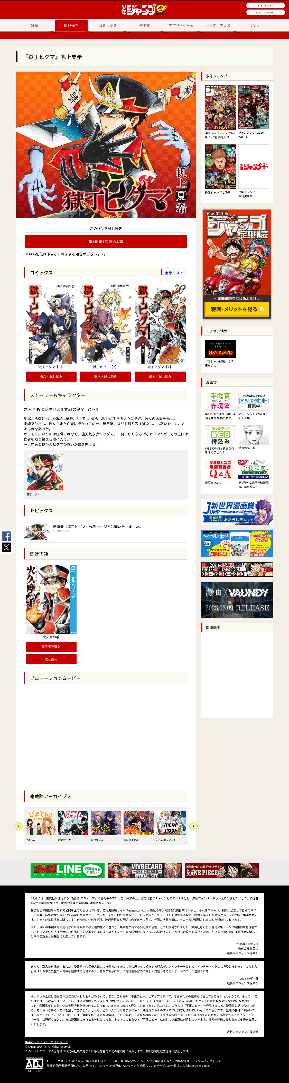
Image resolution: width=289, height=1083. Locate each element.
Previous (19, 826)
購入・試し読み (51, 377)
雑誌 (34, 25)
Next (193, 826)
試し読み (51, 659)
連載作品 (71, 25)
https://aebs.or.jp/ (199, 1065)
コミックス (108, 25)
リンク (254, 25)
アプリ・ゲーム (181, 25)
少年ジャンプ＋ (265, 5)
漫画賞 (144, 25)
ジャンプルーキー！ (265, 12)
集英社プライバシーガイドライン (46, 1042)
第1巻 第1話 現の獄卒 (106, 241)
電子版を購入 (51, 647)
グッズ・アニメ (217, 25)
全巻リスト (174, 273)
